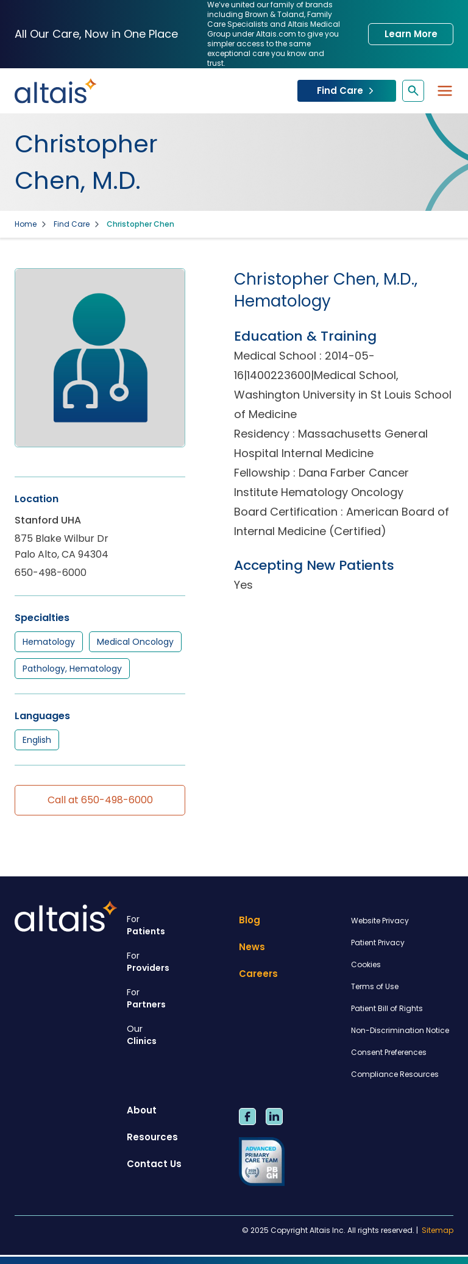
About (142, 1110)
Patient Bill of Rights (387, 1008)
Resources (152, 1137)
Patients (178, 925)
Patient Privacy (378, 942)
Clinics (178, 1035)
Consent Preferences (389, 1052)
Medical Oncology (135, 642)
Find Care (347, 90)
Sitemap (437, 1230)
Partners (178, 998)
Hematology (49, 642)
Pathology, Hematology (72, 668)
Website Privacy (380, 920)
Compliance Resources (395, 1074)
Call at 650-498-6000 (100, 800)
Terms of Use (375, 986)
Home (26, 224)
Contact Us (154, 1163)
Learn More (411, 33)
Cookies (366, 964)
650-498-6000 (51, 573)
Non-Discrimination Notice (400, 1030)
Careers (258, 973)
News (252, 946)
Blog (249, 920)
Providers (178, 962)
